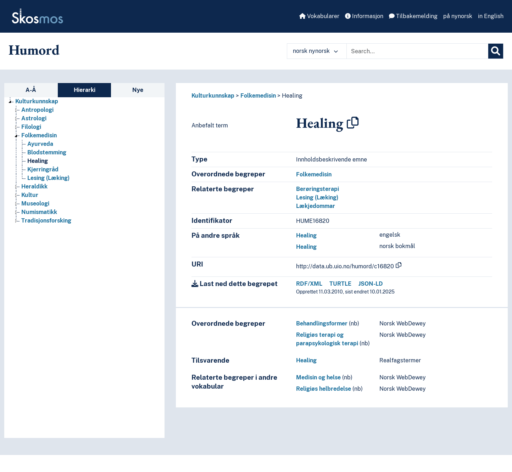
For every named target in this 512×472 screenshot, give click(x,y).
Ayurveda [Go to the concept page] (40, 144)
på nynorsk (457, 16)
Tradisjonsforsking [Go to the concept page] (46, 220)
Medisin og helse (318, 377)
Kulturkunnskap (212, 95)
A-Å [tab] (31, 90)
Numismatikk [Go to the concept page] (39, 212)
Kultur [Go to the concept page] (29, 195)
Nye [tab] (137, 90)
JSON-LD (370, 283)
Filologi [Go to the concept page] (31, 127)
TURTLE (340, 283)
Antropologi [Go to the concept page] (37, 109)
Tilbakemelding (413, 16)
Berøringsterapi (317, 189)
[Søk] (495, 51)
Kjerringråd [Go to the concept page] (43, 169)
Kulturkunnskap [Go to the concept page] (36, 101)
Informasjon (364, 16)
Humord (34, 49)
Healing (292, 95)
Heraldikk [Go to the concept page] (34, 186)
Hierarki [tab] (84, 90)
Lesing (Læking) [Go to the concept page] (48, 178)
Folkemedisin (258, 95)
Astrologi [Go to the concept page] (33, 118)
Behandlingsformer (321, 323)
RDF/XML (309, 283)
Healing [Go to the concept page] (37, 161)
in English (490, 16)
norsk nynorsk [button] (315, 51)
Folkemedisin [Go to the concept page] (39, 135)
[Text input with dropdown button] (417, 51)
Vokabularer (319, 16)
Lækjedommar (315, 206)
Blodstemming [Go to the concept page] (46, 152)
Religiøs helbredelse (323, 388)
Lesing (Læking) (317, 197)
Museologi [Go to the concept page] (35, 203)
